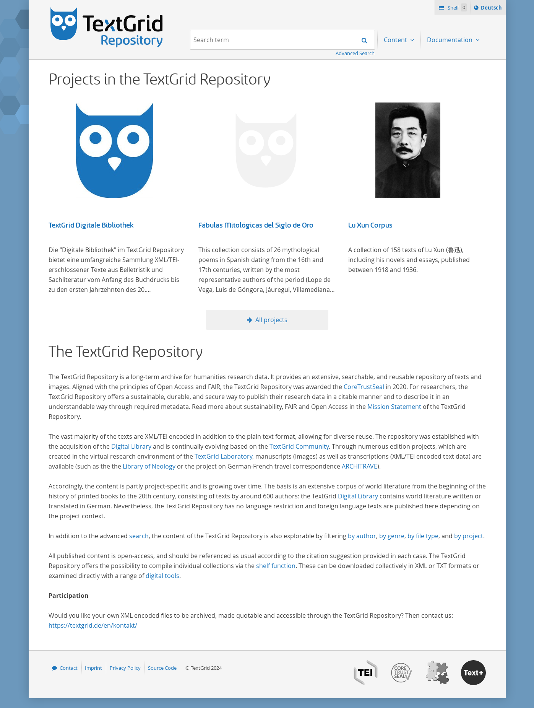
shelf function (275, 566)
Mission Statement (394, 406)
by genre (391, 536)
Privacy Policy (125, 667)
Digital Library (131, 446)
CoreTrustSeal (364, 386)
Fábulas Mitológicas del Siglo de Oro (255, 225)
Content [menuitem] (396, 40)
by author (362, 536)
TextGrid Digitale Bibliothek (91, 225)
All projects (271, 320)
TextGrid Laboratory (223, 456)
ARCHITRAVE (359, 466)
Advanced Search (355, 53)
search (139, 536)
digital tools (162, 575)
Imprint (93, 667)
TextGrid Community (299, 446)
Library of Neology (149, 466)
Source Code (162, 667)
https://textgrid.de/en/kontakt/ (93, 625)
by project (468, 536)
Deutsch (492, 8)
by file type (422, 536)
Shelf (456, 7)
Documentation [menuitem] (450, 40)
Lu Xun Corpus (370, 225)
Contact (69, 667)
